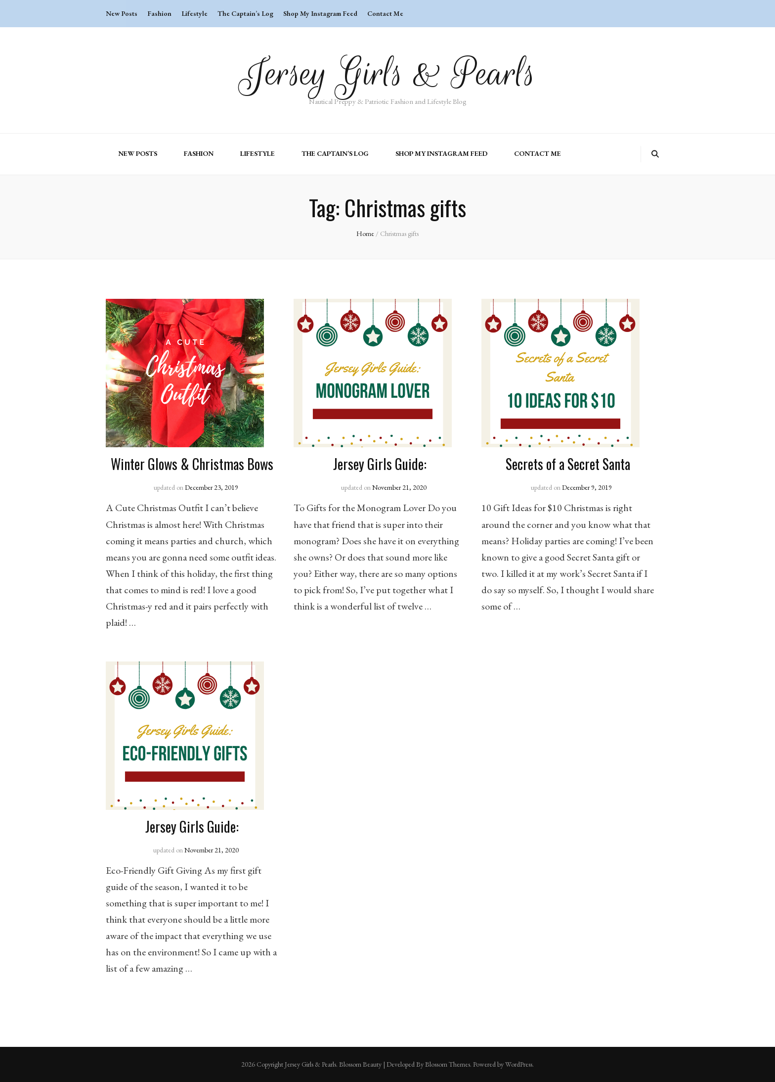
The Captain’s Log (245, 13)
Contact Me (385, 13)
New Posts (121, 13)
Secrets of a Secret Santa (568, 464)
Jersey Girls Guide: (380, 464)
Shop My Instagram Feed (320, 13)
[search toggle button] (655, 154)
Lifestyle (194, 13)
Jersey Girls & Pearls (387, 73)
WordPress (518, 1064)
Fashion (159, 13)
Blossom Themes (447, 1064)
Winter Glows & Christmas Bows (192, 464)
